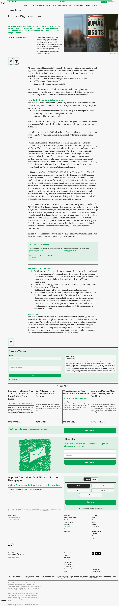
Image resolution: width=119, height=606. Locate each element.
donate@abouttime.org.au (31, 510)
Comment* (12, 364)
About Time (12, 515)
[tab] (87, 479)
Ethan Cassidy (96, 571)
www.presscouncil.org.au (55, 578)
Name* (11, 355)
